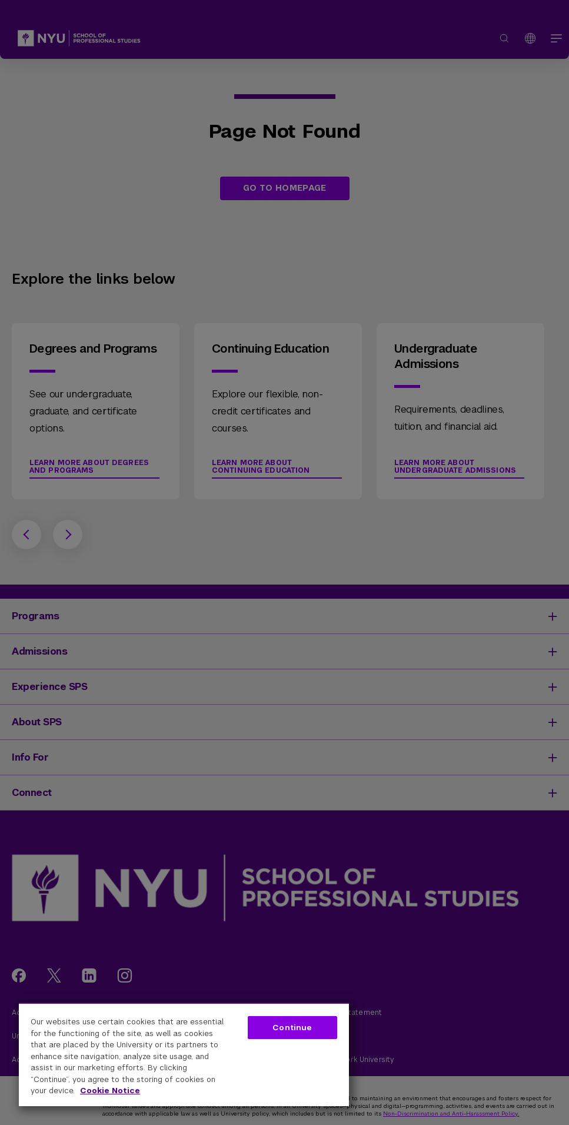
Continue (292, 1028)
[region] (184, 1054)
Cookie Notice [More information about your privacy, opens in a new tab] (110, 1091)
